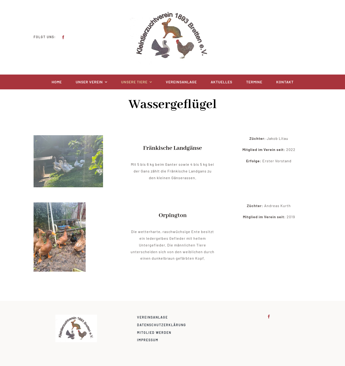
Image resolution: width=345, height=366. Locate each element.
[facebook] (63, 37)
